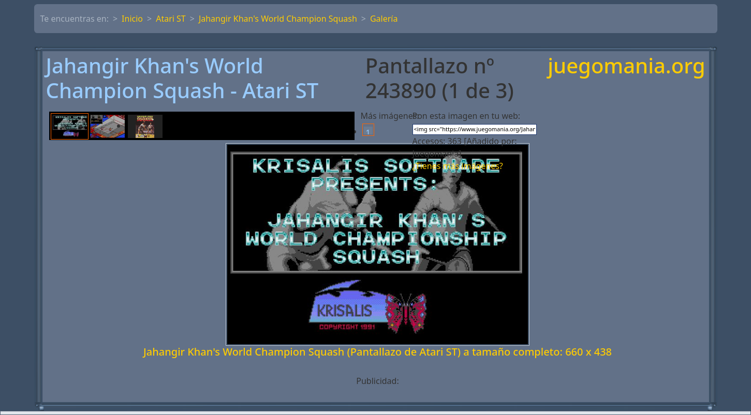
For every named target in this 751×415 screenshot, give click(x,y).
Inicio (132, 18)
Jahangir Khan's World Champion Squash (278, 18)
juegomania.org (626, 66)
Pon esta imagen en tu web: (467, 115)
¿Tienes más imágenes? (458, 166)
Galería (384, 18)
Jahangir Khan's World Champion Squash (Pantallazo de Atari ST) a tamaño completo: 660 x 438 (377, 352)
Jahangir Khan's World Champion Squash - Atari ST (182, 78)
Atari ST (171, 18)
